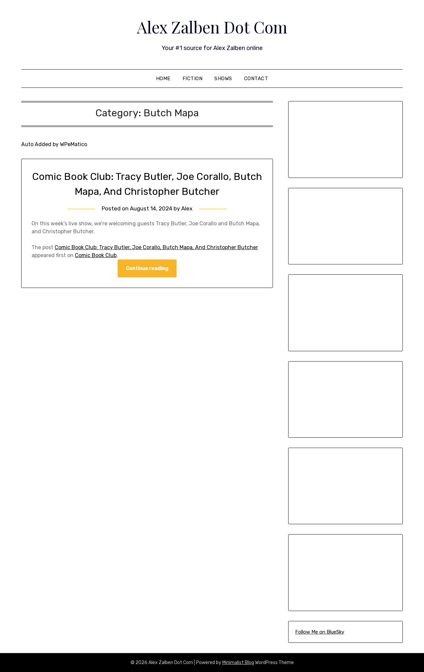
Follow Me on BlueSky (319, 632)
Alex (186, 208)
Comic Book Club (96, 255)
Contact (256, 79)
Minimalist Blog (238, 662)
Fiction (193, 79)
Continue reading (147, 268)
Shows (223, 79)
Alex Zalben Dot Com (212, 26)
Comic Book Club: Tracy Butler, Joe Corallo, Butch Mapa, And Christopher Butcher (156, 247)
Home (163, 79)
